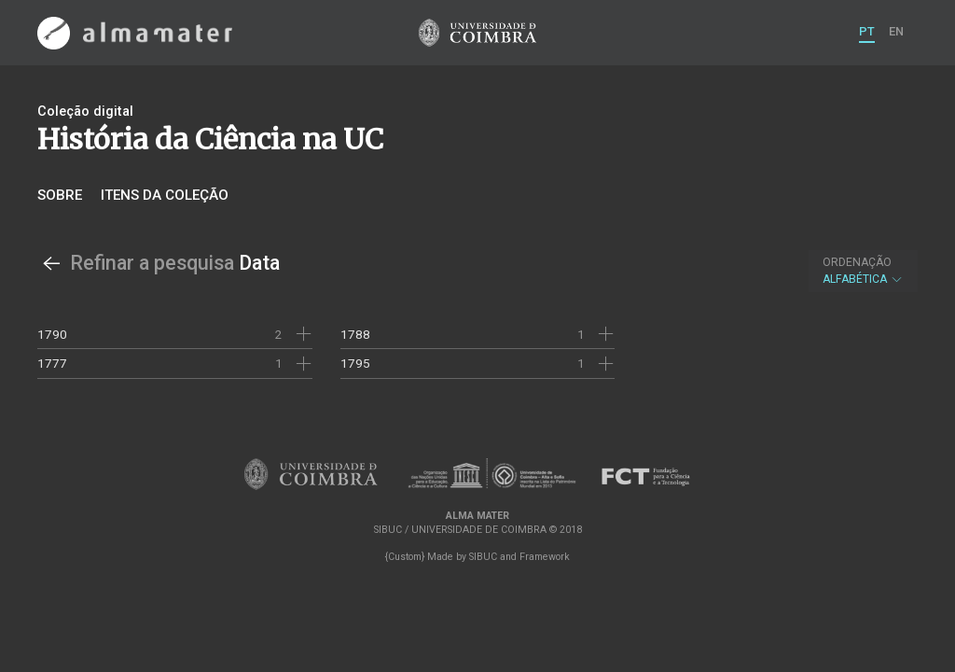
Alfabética (863, 271)
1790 (52, 334)
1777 (52, 363)
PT (867, 31)
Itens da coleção (164, 195)
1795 (355, 363)
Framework (544, 557)
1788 (355, 334)
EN (896, 31)
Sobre (59, 195)
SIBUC (483, 557)
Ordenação (857, 262)
